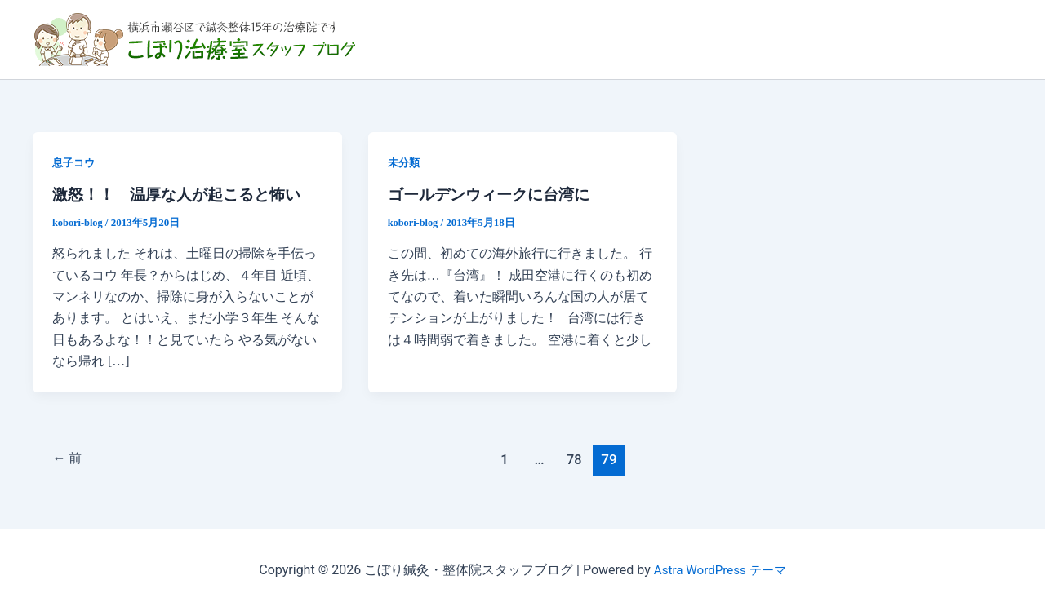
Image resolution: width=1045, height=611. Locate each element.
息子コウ (75, 163)
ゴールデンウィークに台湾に (494, 194)
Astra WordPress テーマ (719, 570)
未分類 (405, 163)
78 (577, 458)
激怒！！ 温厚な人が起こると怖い (183, 194)
